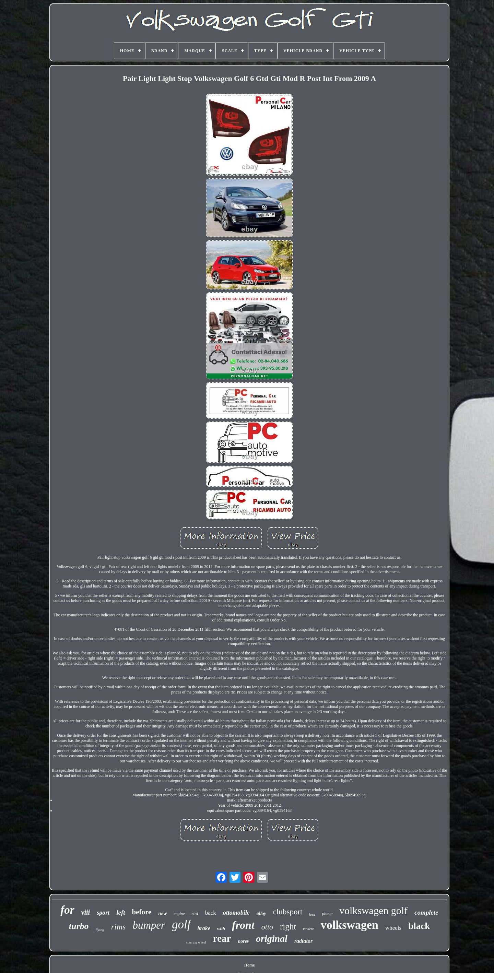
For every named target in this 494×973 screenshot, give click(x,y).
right (288, 926)
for (67, 910)
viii (85, 912)
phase (327, 913)
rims (118, 926)
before (142, 912)
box (312, 914)
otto (267, 927)
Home (249, 965)
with (221, 928)
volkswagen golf (373, 910)
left (120, 912)
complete (426, 912)
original (271, 938)
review (308, 928)
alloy (261, 913)
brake (204, 928)
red (194, 913)
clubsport (288, 911)
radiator (303, 941)
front (243, 925)
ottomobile (236, 912)
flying (100, 929)
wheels (393, 928)
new (162, 913)
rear (222, 938)
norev (243, 941)
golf (181, 924)
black (419, 926)
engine (179, 913)
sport (103, 912)
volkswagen (349, 924)
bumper (148, 925)
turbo (79, 926)
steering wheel (196, 942)
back (210, 913)
